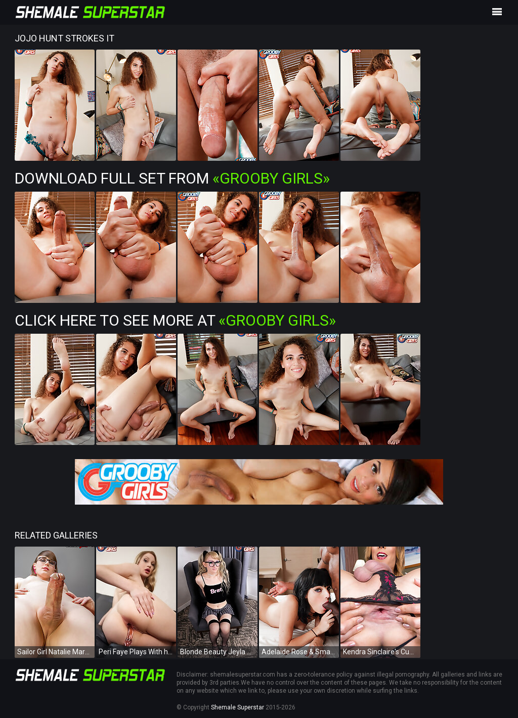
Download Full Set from (172, 178)
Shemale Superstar (237, 707)
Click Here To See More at (175, 320)
